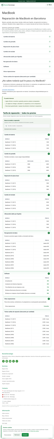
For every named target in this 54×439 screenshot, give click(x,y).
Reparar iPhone (5, 371)
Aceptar (25, 435)
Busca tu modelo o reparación (12, 120)
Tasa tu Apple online (6, 378)
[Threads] (13, 361)
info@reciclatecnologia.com (10, 399)
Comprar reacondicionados (8, 381)
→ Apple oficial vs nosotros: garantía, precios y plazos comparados (22, 101)
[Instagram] (3, 361)
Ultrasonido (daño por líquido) (12, 56)
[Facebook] (6, 361)
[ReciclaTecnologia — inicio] (8, 5)
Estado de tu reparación (7, 373)
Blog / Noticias (5, 415)
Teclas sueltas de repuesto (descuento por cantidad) (19, 76)
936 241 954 (6, 396)
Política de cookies (6, 420)
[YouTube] (10, 361)
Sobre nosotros (5, 413)
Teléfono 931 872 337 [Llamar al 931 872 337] (31, 1)
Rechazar (17, 435)
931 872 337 (6, 394)
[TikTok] (17, 361)
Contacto (5, 388)
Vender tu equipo (6, 376)
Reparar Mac (5, 368)
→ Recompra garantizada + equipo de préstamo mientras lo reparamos (23, 106)
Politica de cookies (34, 431)
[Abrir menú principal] (49, 5)
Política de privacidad (7, 418)
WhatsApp (12, 394)
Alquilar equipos (6, 383)
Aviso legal (4, 423)
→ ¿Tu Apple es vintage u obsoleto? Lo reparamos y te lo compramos (22, 103)
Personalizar (7, 435)
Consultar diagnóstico (8, 89)
